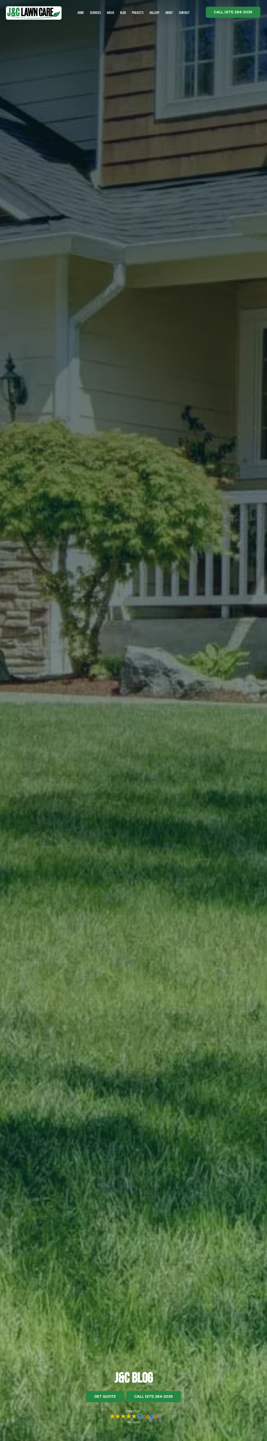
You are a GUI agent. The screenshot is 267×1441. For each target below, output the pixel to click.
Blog (123, 13)
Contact (184, 13)
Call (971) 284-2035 (233, 12)
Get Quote (105, 1396)
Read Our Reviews (133, 1416)
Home (81, 13)
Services (95, 13)
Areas (110, 13)
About (169, 13)
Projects (138, 13)
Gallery (154, 13)
